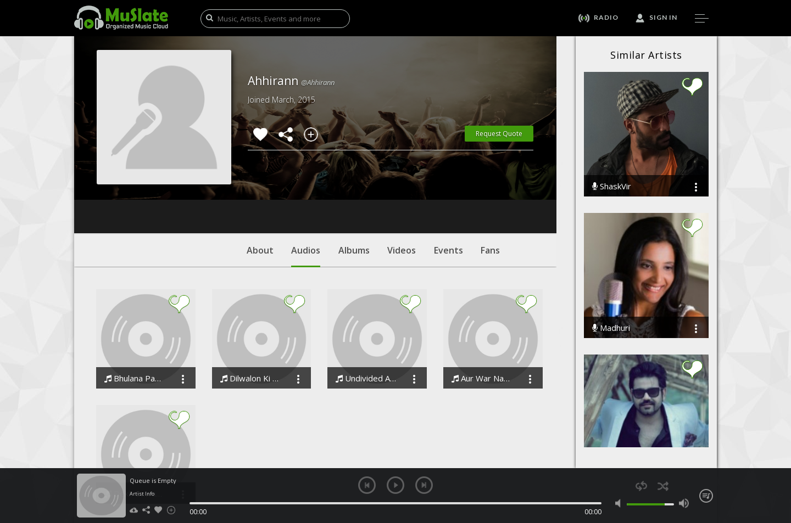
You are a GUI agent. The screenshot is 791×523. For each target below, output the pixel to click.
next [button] (424, 485)
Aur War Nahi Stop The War (482, 312)
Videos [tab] (401, 184)
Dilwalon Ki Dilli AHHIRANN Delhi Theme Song (250, 312)
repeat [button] (641, 486)
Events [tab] (448, 184)
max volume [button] (684, 503)
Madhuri (611, 328)
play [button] (395, 485)
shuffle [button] (663, 486)
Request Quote (499, 133)
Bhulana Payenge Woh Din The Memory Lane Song (134, 312)
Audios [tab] (305, 189)
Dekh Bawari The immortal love (134, 427)
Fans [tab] (490, 184)
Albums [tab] (354, 184)
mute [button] (620, 503)
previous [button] (367, 485)
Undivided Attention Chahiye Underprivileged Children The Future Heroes (366, 312)
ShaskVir (611, 186)
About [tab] (260, 184)
